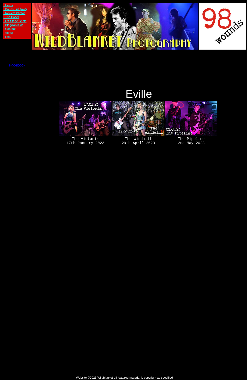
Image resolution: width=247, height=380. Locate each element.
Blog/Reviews (13, 25)
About (8, 33)
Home (8, 5)
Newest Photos (14, 13)
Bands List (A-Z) (15, 9)
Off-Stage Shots (14, 21)
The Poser (11, 17)
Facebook (17, 65)
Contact (9, 29)
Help (7, 36)
